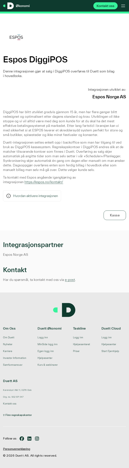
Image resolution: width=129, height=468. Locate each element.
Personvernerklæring (16, 449)
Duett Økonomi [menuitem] (50, 328)
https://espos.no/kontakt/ (43, 182)
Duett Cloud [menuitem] (111, 328)
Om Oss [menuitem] (9, 328)
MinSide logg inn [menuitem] (47, 344)
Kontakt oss (105, 6)
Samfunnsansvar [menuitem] (12, 364)
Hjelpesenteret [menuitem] (81, 344)
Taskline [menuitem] (79, 328)
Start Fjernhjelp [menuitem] (110, 351)
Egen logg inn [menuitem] (46, 351)
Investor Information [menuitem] (14, 358)
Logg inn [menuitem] (43, 337)
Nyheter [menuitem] (8, 344)
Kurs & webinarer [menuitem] (48, 364)
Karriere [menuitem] (7, 351)
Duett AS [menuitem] (10, 381)
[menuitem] (17, 390)
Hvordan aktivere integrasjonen (32, 196)
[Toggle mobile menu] (123, 6)
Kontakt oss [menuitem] (10, 403)
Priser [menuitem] (76, 351)
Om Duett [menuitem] (8, 337)
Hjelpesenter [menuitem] (45, 358)
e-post (70, 279)
